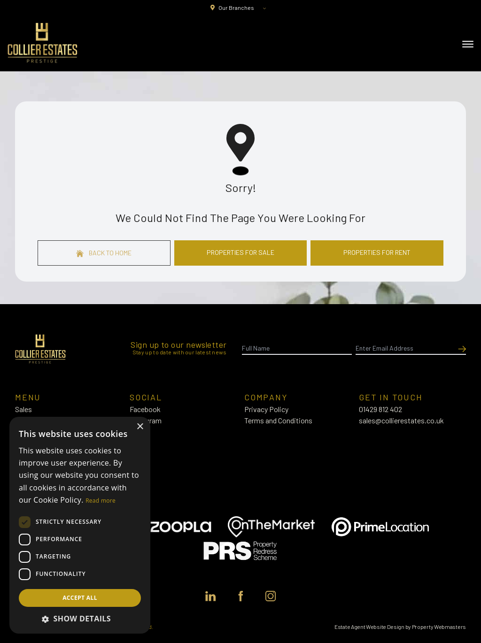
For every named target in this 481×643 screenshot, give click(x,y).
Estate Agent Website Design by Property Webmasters (400, 626)
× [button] (139, 426)
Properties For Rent (377, 252)
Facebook (145, 409)
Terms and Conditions (278, 420)
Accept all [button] (79, 598)
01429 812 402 (380, 409)
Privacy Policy (266, 409)
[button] (80, 618)
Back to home (104, 253)
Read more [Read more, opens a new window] (100, 501)
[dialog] (79, 525)
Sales (23, 409)
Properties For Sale (240, 252)
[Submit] (460, 348)
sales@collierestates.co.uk (401, 420)
